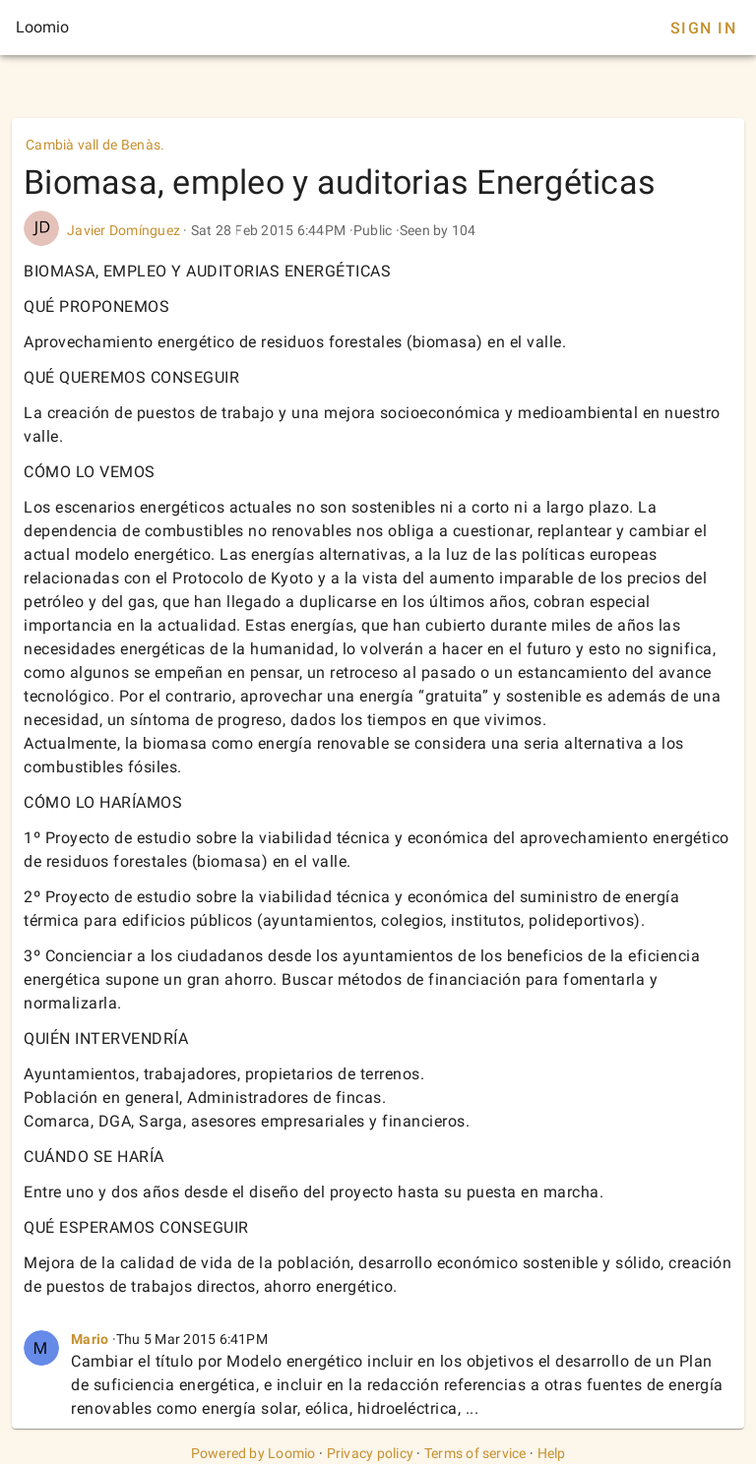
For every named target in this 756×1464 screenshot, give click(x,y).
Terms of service (475, 1453)
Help (551, 1453)
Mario (89, 1339)
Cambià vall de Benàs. (95, 144)
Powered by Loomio (253, 1453)
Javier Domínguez (123, 230)
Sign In (703, 28)
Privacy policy (370, 1453)
